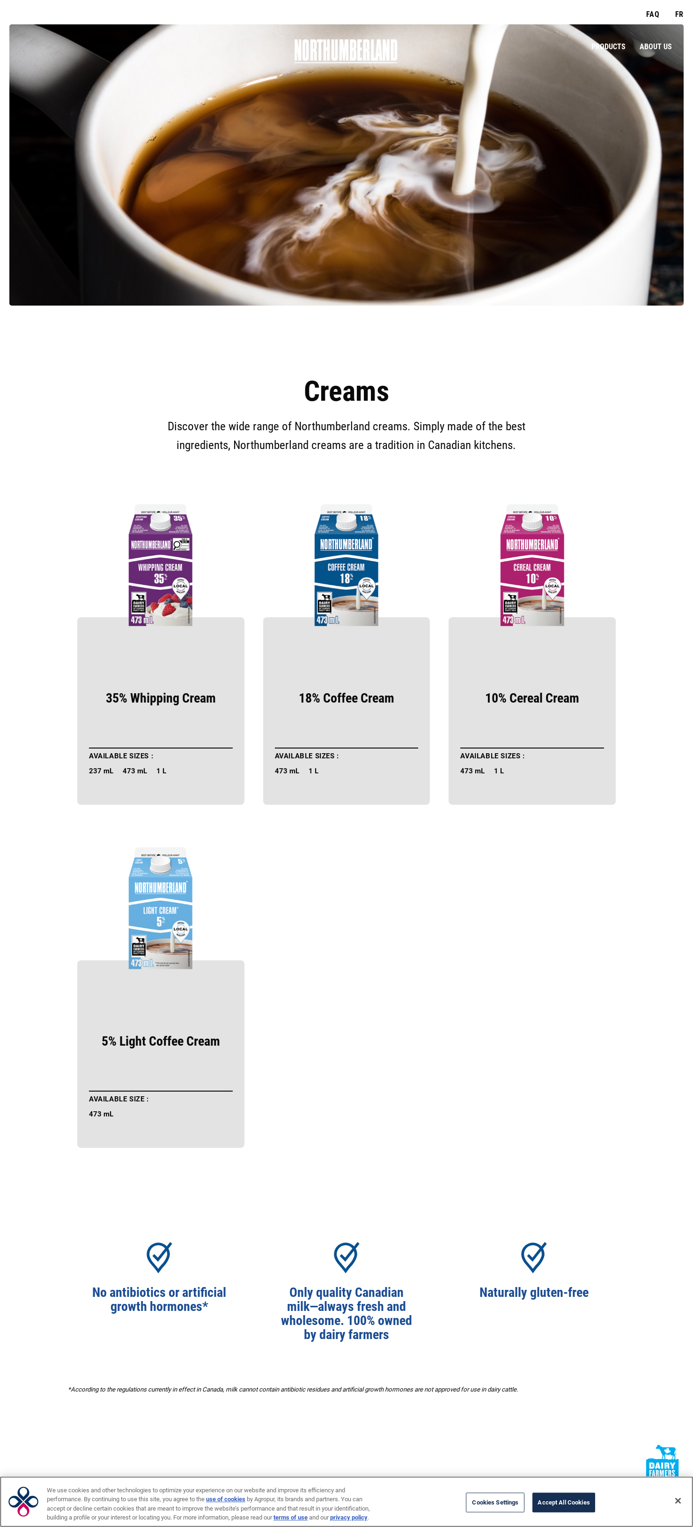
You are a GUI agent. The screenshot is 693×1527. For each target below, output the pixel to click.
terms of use (290, 1517)
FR (679, 14)
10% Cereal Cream (532, 698)
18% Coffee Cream (346, 698)
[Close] (678, 1500)
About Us (656, 46)
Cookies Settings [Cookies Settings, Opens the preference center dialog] (495, 1502)
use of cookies (225, 1499)
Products (608, 46)
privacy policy (349, 1517)
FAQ (653, 14)
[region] (346, 1501)
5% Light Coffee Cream (161, 1041)
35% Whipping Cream (161, 698)
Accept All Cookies (564, 1502)
